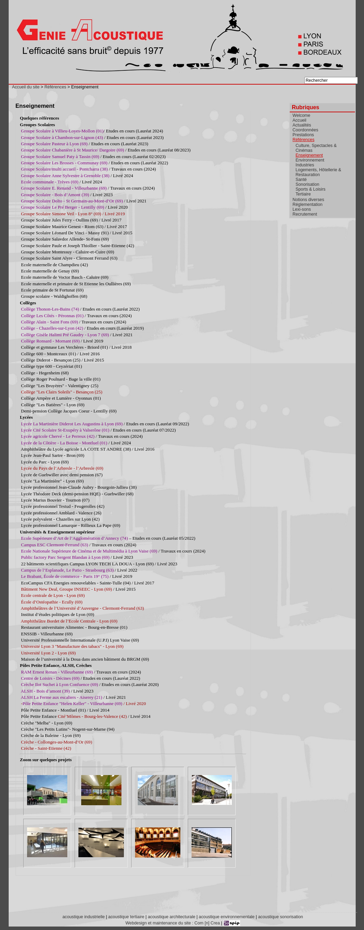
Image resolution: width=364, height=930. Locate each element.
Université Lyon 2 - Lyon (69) (48, 652)
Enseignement (309, 155)
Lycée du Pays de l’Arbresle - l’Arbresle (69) (62, 468)
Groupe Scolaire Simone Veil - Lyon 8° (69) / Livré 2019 (73, 213)
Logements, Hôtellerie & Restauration (318, 172)
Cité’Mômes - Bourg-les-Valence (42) (92, 716)
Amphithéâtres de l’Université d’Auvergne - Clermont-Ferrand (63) (82, 608)
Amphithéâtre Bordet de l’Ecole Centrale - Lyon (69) (69, 621)
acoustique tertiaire (126, 916)
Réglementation (307, 204)
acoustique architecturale (171, 916)
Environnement (310, 160)
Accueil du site (26, 87)
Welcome (301, 115)
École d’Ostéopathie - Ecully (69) (52, 602)
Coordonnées (305, 130)
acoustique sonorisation (280, 916)
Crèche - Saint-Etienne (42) (46, 748)
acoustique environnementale (227, 916)
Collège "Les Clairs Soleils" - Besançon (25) (61, 391)
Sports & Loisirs (310, 189)
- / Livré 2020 (83, 703)
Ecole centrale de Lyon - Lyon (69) (53, 595)
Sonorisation (307, 184)
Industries (305, 165)
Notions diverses (308, 199)
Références (55, 87)
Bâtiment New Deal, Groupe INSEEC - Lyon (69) (67, 589)
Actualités (302, 125)
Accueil (299, 120)
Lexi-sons (302, 209)
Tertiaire (303, 194)
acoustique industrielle (83, 916)
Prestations (303, 134)
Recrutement (305, 214)
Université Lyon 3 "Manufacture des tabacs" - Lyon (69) (72, 646)
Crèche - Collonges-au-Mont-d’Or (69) (56, 742)
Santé (301, 179)
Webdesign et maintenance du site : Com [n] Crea (172, 923)
